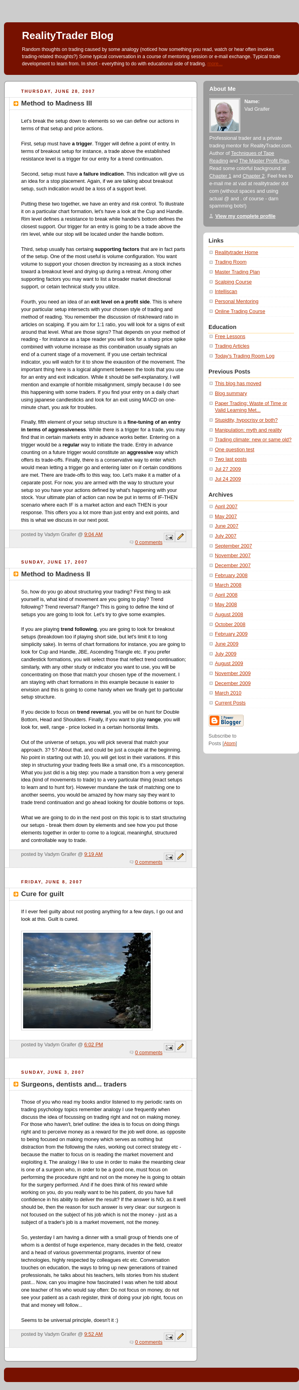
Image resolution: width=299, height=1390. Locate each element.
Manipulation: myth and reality (248, 430)
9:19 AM (93, 854)
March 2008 (228, 585)
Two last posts (231, 459)
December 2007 (233, 565)
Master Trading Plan (237, 272)
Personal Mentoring (236, 301)
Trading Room (230, 262)
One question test (234, 449)
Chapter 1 (220, 176)
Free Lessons (230, 336)
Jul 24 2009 (228, 479)
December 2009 (233, 683)
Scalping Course (233, 282)
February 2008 (231, 575)
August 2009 (229, 663)
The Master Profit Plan (264, 161)
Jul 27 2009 (228, 469)
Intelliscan (226, 291)
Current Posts (230, 703)
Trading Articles (232, 346)
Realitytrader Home (236, 252)
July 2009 (225, 654)
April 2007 (226, 506)
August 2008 (229, 614)
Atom (230, 743)
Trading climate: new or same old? (253, 439)
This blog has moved (238, 383)
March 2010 (228, 693)
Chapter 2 (253, 176)
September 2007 (233, 546)
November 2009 (233, 673)
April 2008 (226, 595)
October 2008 (230, 624)
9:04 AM (93, 534)
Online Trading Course (240, 311)
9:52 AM (93, 1334)
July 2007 (225, 536)
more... (214, 64)
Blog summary (231, 393)
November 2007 (233, 555)
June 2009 (226, 644)
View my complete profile (245, 216)
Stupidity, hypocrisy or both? (246, 420)
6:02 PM (93, 1044)
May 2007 (226, 516)
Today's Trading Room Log (245, 356)
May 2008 (226, 604)
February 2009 (231, 634)
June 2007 (226, 526)
